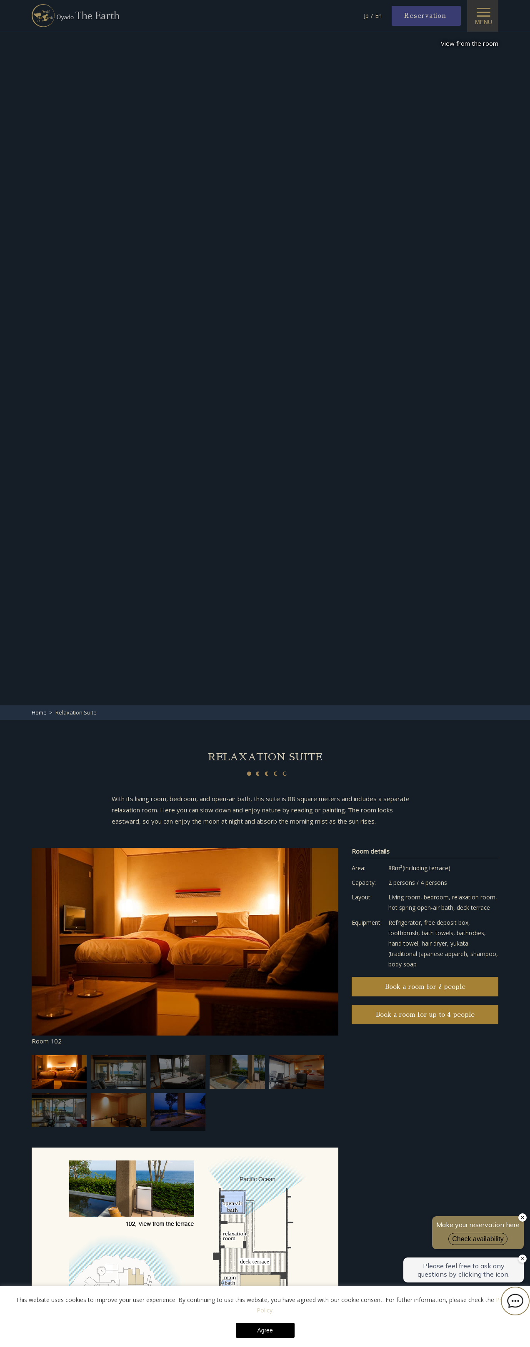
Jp (366, 16)
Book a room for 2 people (425, 986)
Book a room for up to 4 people (425, 1014)
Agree (264, 1330)
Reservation (425, 15)
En (378, 16)
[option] (185, 947)
